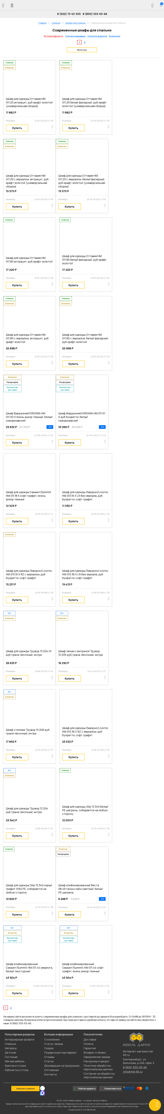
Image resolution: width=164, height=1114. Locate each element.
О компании (52, 1039)
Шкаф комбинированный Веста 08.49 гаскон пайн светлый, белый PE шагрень (80, 888)
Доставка (90, 1039)
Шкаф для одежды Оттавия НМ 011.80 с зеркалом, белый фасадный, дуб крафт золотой (85, 338)
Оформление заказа (97, 1057)
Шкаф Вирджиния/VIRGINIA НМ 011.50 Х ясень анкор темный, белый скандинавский (29, 416)
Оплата (88, 1044)
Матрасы (11, 1048)
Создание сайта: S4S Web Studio (82, 1109)
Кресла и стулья (15, 1065)
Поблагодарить (85, 1088)
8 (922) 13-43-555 (69, 14)
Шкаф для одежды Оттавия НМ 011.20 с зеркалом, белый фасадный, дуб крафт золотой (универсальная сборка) (81, 181)
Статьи (49, 1061)
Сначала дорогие (97, 36)
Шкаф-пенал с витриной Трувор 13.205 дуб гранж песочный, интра (80, 653)
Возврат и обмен (95, 1052)
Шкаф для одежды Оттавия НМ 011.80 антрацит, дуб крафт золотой (29, 259)
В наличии (114, 36)
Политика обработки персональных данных (98, 1067)
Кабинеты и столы (16, 1070)
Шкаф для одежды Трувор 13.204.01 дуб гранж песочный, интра (28, 653)
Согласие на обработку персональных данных (99, 1075)
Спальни (10, 1044)
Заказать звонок (25, 1088)
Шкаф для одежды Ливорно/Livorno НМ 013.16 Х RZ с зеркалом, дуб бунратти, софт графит (29, 574)
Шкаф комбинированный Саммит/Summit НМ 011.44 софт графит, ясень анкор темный (83, 967)
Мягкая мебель (15, 1061)
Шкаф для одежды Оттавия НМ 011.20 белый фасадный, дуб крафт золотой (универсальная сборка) (84, 102)
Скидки (49, 1048)
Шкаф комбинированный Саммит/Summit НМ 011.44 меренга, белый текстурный (29, 967)
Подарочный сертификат (60, 1052)
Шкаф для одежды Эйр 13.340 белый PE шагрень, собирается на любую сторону (85, 810)
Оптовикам (51, 1070)
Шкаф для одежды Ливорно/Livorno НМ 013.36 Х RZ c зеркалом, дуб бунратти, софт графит (85, 731)
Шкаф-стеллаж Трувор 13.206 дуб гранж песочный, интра (27, 731)
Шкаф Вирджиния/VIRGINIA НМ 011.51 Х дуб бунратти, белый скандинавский (81, 416)
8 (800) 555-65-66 (95, 14)
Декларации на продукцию (62, 1065)
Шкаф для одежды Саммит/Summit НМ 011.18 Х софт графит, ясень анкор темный (28, 495)
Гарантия (90, 1048)
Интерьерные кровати (19, 1039)
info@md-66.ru (132, 1071)
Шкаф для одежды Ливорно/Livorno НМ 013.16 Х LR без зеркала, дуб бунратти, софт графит (85, 495)
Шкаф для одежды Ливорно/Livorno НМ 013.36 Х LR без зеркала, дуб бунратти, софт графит (85, 574)
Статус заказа (53, 1044)
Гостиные (11, 1057)
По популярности (53, 36)
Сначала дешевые (75, 36)
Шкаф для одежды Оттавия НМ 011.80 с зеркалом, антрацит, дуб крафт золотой (27, 338)
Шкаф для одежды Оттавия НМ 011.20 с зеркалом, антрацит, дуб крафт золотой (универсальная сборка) (27, 181)
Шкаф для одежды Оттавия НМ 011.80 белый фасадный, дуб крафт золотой (84, 259)
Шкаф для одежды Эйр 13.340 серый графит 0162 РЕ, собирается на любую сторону (29, 888)
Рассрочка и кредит (96, 1061)
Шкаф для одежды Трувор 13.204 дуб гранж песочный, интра (27, 810)
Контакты (50, 1074)
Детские (10, 1052)
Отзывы (49, 1057)
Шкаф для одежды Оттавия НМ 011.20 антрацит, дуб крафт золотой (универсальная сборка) (29, 102)
